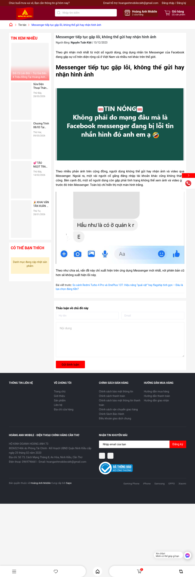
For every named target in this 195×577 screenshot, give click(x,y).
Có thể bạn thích (27, 248)
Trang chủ (60, 391)
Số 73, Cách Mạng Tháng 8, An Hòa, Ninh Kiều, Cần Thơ (50, 457)
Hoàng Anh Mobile (41, 483)
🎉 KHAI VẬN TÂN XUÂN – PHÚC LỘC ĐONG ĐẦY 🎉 (41, 204)
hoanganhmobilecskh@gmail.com (138, 2)
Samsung (159, 483)
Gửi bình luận (70, 364)
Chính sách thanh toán (112, 395)
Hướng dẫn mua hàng (156, 391)
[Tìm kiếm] (58, 12)
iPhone (147, 483)
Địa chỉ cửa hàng (64, 409)
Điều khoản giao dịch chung (115, 418)
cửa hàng (137, 14)
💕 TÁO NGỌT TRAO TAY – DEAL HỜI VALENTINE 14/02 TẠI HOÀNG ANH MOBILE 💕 (41, 164)
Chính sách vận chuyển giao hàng (118, 409)
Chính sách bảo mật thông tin (116, 391)
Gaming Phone (131, 483)
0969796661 (29, 461)
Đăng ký (181, 2)
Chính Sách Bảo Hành (111, 413)
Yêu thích (56, 571)
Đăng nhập (168, 2)
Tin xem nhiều (24, 38)
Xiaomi (182, 483)
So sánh (181, 571)
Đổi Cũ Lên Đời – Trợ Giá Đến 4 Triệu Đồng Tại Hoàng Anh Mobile (29, 75)
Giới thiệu (59, 395)
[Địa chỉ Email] (142, 444)
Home (97, 571)
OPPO (171, 483)
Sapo (69, 483)
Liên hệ (58, 404)
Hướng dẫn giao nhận (156, 400)
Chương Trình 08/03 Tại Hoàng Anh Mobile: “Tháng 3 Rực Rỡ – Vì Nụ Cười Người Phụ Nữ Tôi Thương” (41, 125)
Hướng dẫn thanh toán (157, 395)
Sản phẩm (60, 400)
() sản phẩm (178, 14)
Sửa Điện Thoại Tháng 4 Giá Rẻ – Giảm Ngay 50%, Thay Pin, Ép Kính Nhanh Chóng (41, 86)
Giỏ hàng (140, 571)
